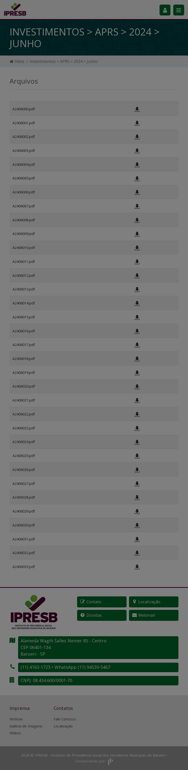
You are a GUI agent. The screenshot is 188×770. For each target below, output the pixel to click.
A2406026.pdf (23, 469)
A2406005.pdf (23, 178)
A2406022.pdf (23, 414)
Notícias (16, 718)
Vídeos (15, 732)
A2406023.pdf (23, 428)
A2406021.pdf (23, 400)
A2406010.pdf (23, 247)
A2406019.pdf (23, 372)
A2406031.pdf (23, 539)
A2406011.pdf (23, 261)
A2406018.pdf (23, 358)
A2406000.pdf (23, 109)
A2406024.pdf (23, 441)
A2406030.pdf (23, 525)
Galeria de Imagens (26, 726)
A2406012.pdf (23, 275)
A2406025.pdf (23, 455)
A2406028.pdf (23, 497)
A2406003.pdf (23, 150)
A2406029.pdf (23, 511)
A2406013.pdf (23, 289)
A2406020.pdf (23, 386)
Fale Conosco (65, 718)
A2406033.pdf (23, 566)
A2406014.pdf (23, 303)
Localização (63, 726)
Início (17, 61)
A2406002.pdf (23, 136)
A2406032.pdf (23, 552)
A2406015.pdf (23, 317)
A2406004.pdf (23, 164)
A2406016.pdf (23, 331)
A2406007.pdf (23, 206)
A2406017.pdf (23, 344)
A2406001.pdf (23, 123)
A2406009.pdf (23, 233)
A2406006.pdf (23, 192)
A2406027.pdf (23, 483)
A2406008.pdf (23, 220)
